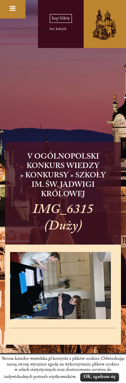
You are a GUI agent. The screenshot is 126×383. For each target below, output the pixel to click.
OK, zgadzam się (100, 377)
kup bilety (61, 18)
